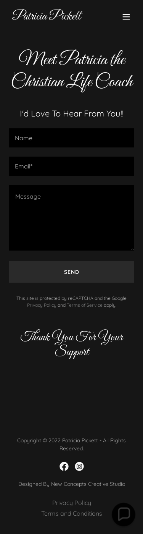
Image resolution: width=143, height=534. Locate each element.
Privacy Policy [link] (41, 305)
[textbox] (71, 137)
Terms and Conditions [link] (71, 513)
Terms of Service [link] (85, 305)
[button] (126, 16)
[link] (46, 17)
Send (71, 272)
